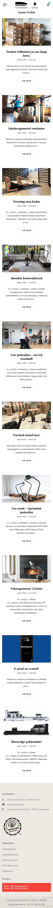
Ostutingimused (9, 849)
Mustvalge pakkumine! (26, 742)
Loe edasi (26, 81)
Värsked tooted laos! (26, 435)
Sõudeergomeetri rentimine (26, 128)
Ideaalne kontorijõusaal (26, 278)
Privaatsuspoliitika (10, 860)
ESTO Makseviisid (10, 865)
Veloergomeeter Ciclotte (26, 589)
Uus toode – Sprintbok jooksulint (26, 510)
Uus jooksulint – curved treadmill (26, 356)
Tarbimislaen (7, 871)
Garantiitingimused (10, 854)
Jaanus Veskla (21, 60)
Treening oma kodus (26, 201)
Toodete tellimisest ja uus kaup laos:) (26, 53)
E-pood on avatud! (26, 669)
